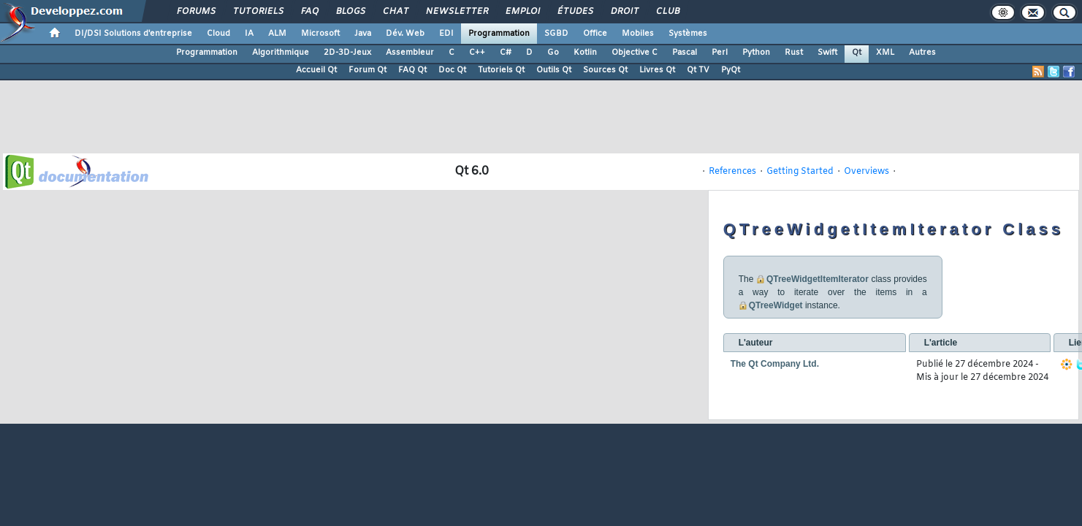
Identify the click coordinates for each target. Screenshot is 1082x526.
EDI (446, 33)
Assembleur (410, 52)
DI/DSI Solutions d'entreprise (133, 33)
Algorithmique (280, 52)
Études (574, 12)
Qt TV (698, 70)
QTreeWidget (776, 305)
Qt (856, 52)
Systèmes (687, 33)
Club (667, 12)
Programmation (499, 33)
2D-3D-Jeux (347, 52)
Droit (624, 12)
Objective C (635, 52)
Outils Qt (553, 70)
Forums (195, 12)
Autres (922, 52)
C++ (477, 52)
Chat (395, 12)
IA (249, 33)
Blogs (350, 12)
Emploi (522, 12)
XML (885, 52)
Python (756, 52)
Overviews (866, 172)
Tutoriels (257, 12)
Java (362, 33)
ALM (277, 33)
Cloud (218, 33)
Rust (794, 52)
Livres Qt (657, 70)
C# (505, 52)
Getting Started (800, 172)
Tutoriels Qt (501, 70)
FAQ (309, 12)
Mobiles (638, 33)
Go (553, 52)
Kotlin (585, 52)
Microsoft (320, 33)
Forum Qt (367, 70)
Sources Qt (605, 70)
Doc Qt (452, 70)
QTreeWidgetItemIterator (817, 279)
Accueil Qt (316, 70)
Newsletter (456, 12)
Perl (720, 52)
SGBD (556, 33)
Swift (827, 52)
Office (595, 33)
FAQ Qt (412, 70)
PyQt (730, 70)
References (732, 172)
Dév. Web (405, 33)
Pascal (684, 52)
